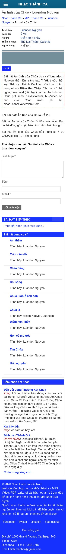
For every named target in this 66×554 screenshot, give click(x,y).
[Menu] (5, 4)
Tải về (6, 68)
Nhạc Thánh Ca (33, 4)
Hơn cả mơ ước (20, 335)
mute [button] (41, 58)
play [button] (15, 58)
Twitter (23, 521)
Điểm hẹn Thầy (20, 321)
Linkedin (36, 521)
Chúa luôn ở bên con (24, 295)
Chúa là (15, 309)
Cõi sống (16, 282)
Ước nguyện (18, 363)
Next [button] (24, 59)
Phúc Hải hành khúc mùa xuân (23, 225)
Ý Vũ (24, 33)
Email (6, 193)
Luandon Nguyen (31, 30)
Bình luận (8, 156)
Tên (5, 181)
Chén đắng (17, 268)
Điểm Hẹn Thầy (30, 37)
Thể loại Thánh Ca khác (36, 41)
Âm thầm (16, 240)
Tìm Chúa (16, 349)
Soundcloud (52, 521)
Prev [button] (7, 59)
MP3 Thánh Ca (34, 18)
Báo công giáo (31, 530)
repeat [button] (35, 58)
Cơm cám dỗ (18, 254)
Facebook (9, 521)
